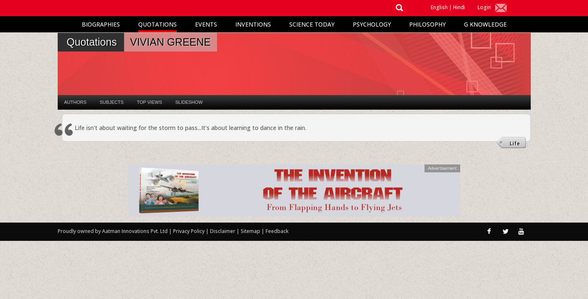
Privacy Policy (189, 231)
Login (484, 7)
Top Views (149, 102)
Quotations (157, 24)
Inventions (253, 24)
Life (515, 143)
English (439, 7)
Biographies (101, 24)
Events (206, 24)
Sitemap (251, 231)
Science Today (311, 24)
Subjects (111, 102)
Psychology (372, 24)
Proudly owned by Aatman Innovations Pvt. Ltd (113, 231)
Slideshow (189, 102)
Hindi (459, 7)
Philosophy (427, 24)
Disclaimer (222, 231)
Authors (75, 102)
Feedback (277, 231)
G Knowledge (485, 24)
